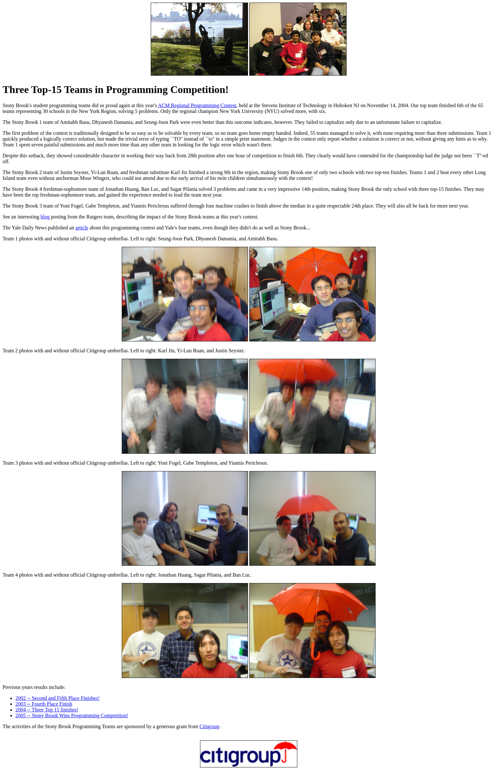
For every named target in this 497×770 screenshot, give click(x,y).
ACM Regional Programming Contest (197, 105)
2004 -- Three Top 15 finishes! (46, 709)
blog (45, 216)
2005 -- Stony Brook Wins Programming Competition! (71, 715)
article (81, 227)
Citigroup (209, 726)
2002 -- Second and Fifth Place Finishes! (57, 698)
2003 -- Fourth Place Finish (43, 704)
